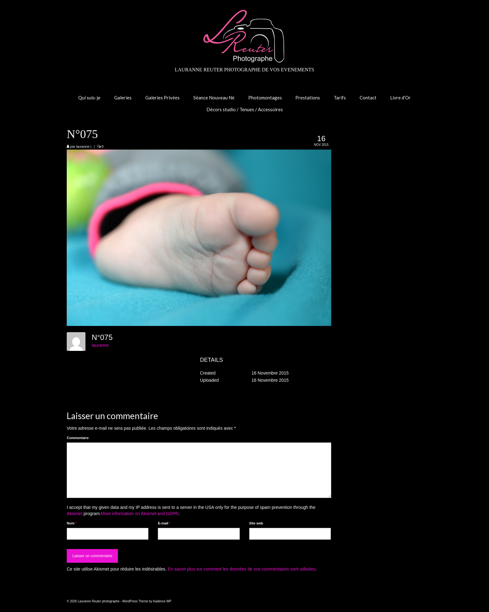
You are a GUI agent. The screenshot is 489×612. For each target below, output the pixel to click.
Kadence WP (162, 601)
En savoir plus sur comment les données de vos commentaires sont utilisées (242, 569)
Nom (72, 523)
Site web (256, 523)
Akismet (74, 513)
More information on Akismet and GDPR (140, 513)
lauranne (83, 146)
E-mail (164, 523)
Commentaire (78, 438)
